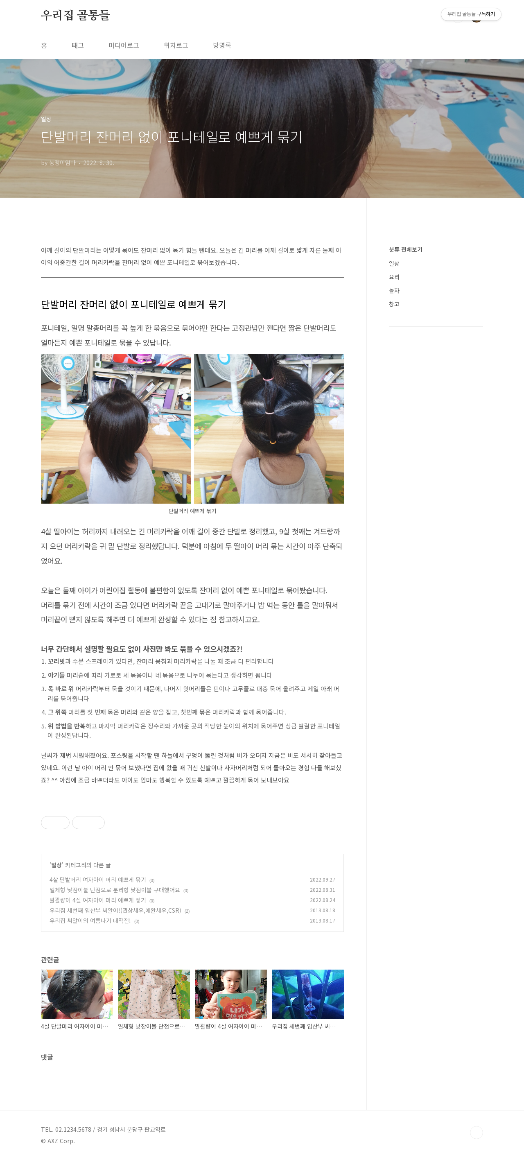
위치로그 (176, 45)
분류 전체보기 (405, 249)
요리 (394, 277)
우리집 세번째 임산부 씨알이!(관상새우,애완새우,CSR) (115, 910)
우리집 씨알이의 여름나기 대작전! (90, 920)
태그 (78, 45)
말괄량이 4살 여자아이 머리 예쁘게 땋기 (98, 900)
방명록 (222, 45)
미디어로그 (123, 45)
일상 (56, 865)
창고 (394, 304)
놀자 (394, 290)
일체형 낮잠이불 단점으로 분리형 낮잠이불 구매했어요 (115, 890)
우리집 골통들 (75, 16)
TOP (476, 1132)
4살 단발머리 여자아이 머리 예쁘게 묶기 (98, 879)
